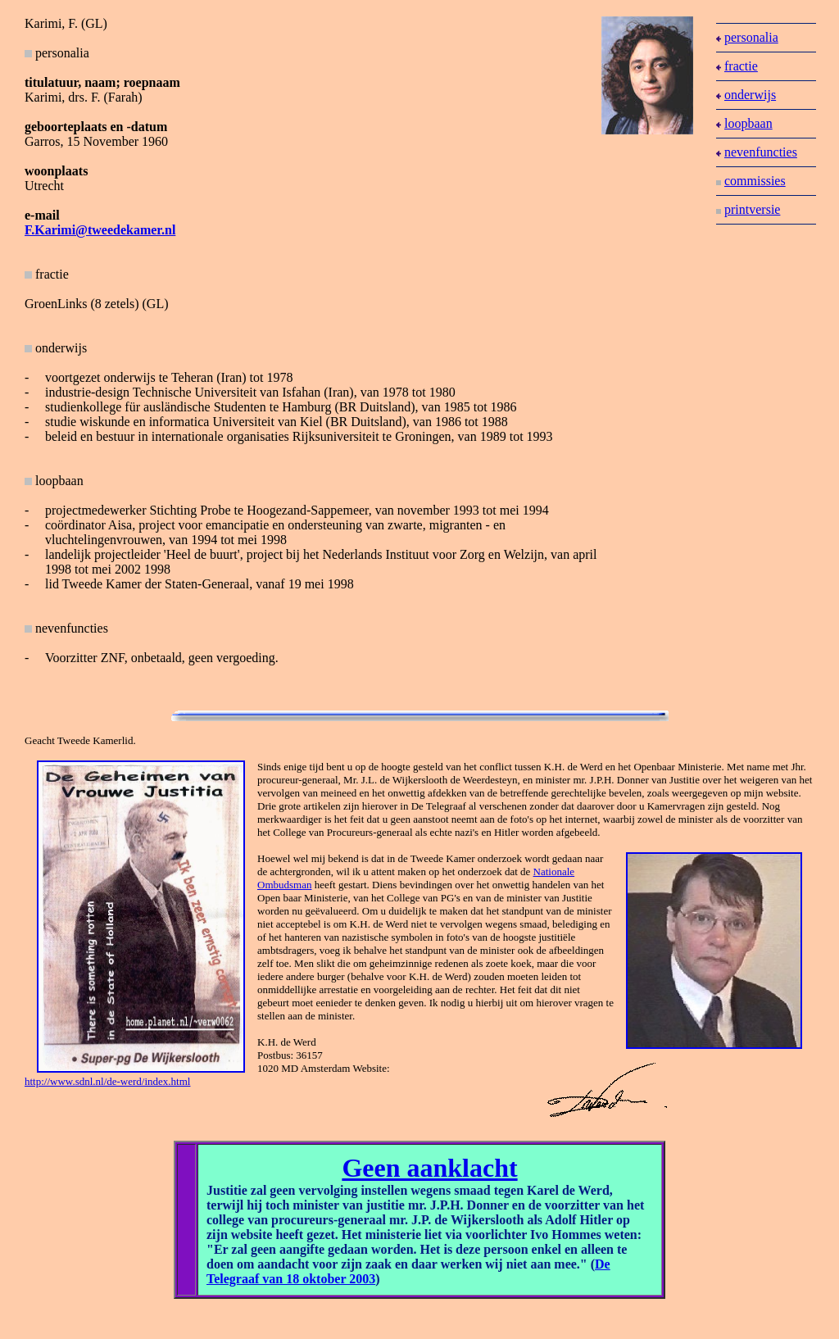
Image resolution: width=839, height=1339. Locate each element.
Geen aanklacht (429, 1167)
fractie (47, 274)
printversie (748, 209)
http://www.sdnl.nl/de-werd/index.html (107, 1081)
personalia (747, 37)
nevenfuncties (756, 152)
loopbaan (744, 123)
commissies (751, 181)
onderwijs (746, 95)
